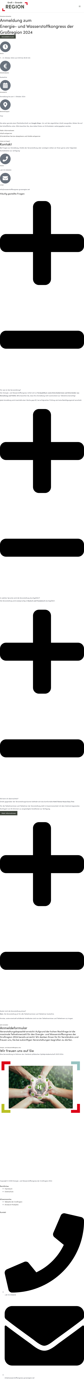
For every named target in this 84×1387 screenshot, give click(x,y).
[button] (42, 293)
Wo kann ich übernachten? (9, 798)
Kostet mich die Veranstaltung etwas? (13, 1011)
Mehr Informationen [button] (7, 130)
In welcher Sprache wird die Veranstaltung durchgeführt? (20, 598)
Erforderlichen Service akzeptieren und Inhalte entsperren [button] (20, 136)
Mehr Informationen (9, 813)
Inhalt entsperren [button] (6, 133)
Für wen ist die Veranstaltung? (10, 390)
